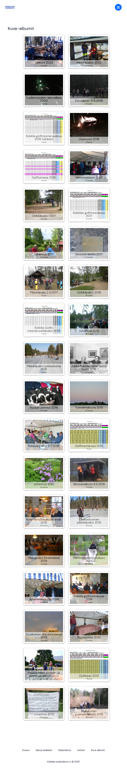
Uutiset (81, 750)
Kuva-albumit (98, 750)
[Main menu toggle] (118, 7)
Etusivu (26, 750)
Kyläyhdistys (64, 750)
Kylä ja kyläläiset (44, 750)
